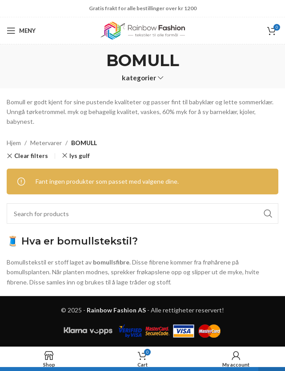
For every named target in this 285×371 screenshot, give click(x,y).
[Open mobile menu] (21, 30)
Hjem (14, 142)
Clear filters (31, 156)
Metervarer (46, 142)
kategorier (139, 78)
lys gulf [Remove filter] (79, 155)
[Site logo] (142, 30)
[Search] (142, 213)
